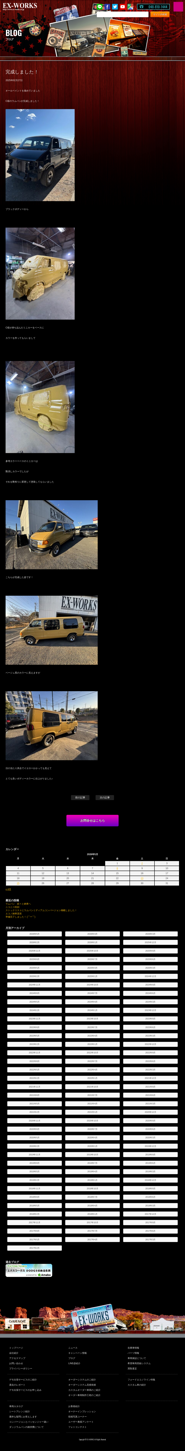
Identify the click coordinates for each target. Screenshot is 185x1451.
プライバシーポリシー (20, 1368)
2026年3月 (150, 934)
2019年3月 (150, 1171)
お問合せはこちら (92, 820)
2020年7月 (92, 1129)
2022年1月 (92, 1078)
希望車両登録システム (139, 1363)
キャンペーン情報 (77, 1353)
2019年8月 (34, 1163)
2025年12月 (150, 942)
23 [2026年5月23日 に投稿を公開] (142, 878)
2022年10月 (92, 1052)
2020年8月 (34, 1129)
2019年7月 (92, 1163)
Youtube (123, 7)
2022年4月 (92, 1070)
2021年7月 (92, 1095)
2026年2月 (34, 942)
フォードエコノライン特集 (141, 1379)
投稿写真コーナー (77, 1416)
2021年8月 (34, 1095)
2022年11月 (34, 1052)
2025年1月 (92, 976)
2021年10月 (92, 1087)
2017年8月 (34, 1231)
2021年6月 (150, 1095)
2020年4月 (92, 1137)
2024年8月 (34, 993)
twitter (115, 7)
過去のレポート (17, 1385)
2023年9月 (150, 1019)
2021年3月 (150, 1103)
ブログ (71, 1358)
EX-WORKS (26, 7)
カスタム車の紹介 (137, 1385)
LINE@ (99, 7)
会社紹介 (13, 1353)
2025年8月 (34, 959)
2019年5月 (34, 1171)
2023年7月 (92, 1027)
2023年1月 (92, 1044)
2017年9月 (150, 1222)
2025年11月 (34, 951)
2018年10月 (92, 1188)
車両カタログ (16, 1406)
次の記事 (105, 797)
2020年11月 (34, 1121)
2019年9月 (150, 1154)
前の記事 (80, 797)
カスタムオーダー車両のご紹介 (84, 1390)
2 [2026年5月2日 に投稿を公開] (142, 863)
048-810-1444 (158, 6)
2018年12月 (150, 1180)
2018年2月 (34, 1214)
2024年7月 (92, 993)
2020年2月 (34, 1146)
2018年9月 (150, 1188)
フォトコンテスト (77, 1427)
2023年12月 (150, 1010)
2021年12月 (150, 1078)
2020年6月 (150, 1129)
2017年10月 (92, 1222)
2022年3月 (150, 1070)
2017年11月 (34, 1222)
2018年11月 (34, 1188)
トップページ (16, 1348)
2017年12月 (150, 1214)
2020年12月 (150, 1112)
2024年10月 (92, 985)
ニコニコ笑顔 (12, 907)
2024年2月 (34, 1010)
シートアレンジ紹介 (19, 1411)
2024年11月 (34, 985)
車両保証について (137, 1358)
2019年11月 (34, 1154)
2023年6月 (150, 1027)
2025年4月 (92, 968)
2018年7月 (92, 1197)
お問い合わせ (16, 1363)
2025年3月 (150, 968)
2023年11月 (34, 1019)
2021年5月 (34, 1103)
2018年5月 (34, 1205)
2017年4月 (92, 1239)
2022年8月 (34, 1061)
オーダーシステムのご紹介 (82, 1379)
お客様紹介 (74, 1406)
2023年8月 (34, 1027)
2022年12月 (150, 1044)
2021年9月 (150, 1087)
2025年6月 (150, 959)
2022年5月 (34, 1070)
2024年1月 (92, 1010)
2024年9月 (150, 985)
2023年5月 (34, 1036)
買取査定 (132, 1368)
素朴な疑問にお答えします (23, 1416)
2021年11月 (34, 1087)
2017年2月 (34, 1248)
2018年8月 (34, 1197)
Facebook (107, 7)
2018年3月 (150, 1205)
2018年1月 (92, 1214)
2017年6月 (150, 1231)
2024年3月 (150, 1002)
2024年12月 (150, 976)
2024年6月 (150, 993)
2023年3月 (150, 1036)
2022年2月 (34, 1078)
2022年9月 (150, 1052)
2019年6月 (150, 1163)
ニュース (73, 1348)
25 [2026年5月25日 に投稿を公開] (18, 883)
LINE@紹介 (74, 1363)
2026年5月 (34, 934)
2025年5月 (34, 968)
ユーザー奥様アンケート (81, 1422)
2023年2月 (34, 1044)
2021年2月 (34, 1112)
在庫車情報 (133, 1348)
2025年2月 (34, 976)
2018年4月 (92, 1205)
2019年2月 (34, 1180)
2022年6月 (150, 1061)
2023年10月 (92, 1019)
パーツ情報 (133, 1353)
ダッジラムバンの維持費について (26, 1427)
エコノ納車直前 (14, 913)
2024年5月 (34, 1002)
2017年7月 (92, 1231)
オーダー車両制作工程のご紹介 (84, 1395)
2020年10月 (92, 1121)
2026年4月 (92, 934)
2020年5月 (34, 1137)
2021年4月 (92, 1103)
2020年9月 (150, 1121)
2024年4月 (92, 1002)
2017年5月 (34, 1239)
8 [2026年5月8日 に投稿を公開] (117, 868)
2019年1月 (92, 1180)
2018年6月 (150, 1197)
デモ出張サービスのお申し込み (25, 1390)
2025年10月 (92, 951)
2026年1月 (92, 942)
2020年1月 (92, 1146)
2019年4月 (92, 1171)
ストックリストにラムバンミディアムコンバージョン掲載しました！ (41, 910)
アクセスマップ (17, 1358)
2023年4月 (92, 1036)
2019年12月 (150, 1146)
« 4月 (8, 889)
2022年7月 (92, 1061)
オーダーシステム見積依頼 (82, 1385)
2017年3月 (150, 1239)
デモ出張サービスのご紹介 (23, 1379)
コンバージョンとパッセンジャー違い (28, 1422)
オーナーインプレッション (82, 1411)
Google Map (130, 7)
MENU (178, 7)
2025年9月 (150, 951)
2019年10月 (92, 1154)
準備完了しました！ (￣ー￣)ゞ (22, 917)
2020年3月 (150, 1137)
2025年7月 (92, 959)
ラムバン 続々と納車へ (18, 903)
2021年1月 (92, 1112)
